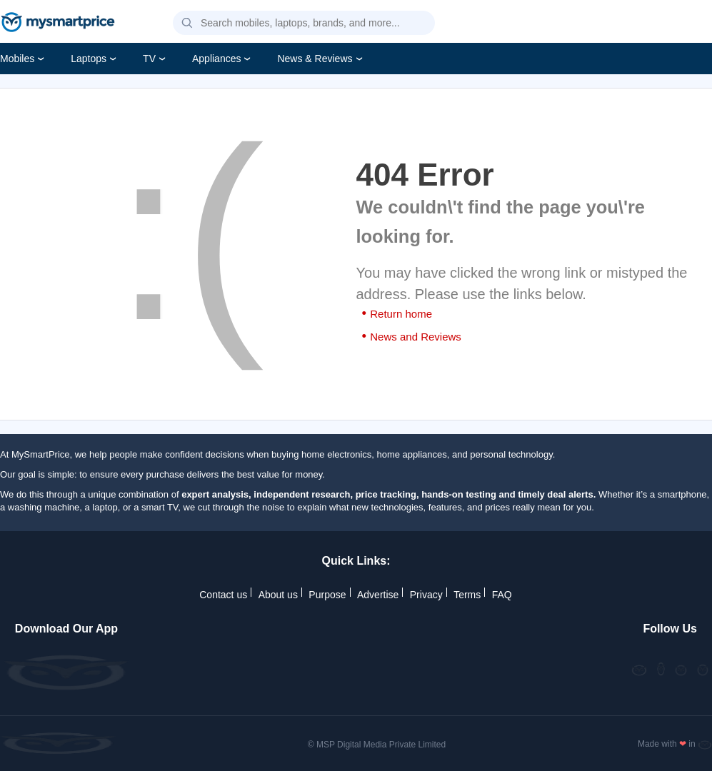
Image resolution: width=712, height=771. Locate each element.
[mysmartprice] (58, 23)
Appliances (216, 58)
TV (149, 58)
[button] (187, 23)
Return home (401, 314)
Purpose (327, 594)
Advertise (377, 594)
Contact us (223, 594)
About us (278, 594)
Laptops (88, 58)
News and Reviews (415, 337)
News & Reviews (314, 58)
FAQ (502, 594)
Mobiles (17, 58)
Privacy (426, 594)
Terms (467, 594)
